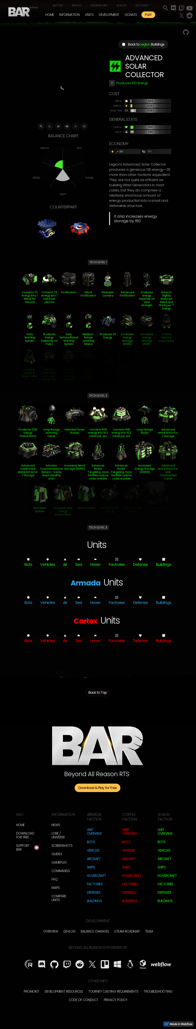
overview (50, 931)
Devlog (122, 5)
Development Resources (64, 991)
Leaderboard (99, 5)
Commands (60, 871)
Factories (95, 884)
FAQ (54, 879)
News (55, 825)
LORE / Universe (58, 835)
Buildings (94, 901)
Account (141, 5)
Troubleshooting (158, 991)
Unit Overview (94, 831)
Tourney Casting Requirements (113, 991)
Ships (91, 867)
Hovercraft (96, 875)
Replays (77, 5)
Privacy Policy (115, 1000)
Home (49, 14)
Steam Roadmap (127, 931)
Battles (58, 5)
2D (84, 126)
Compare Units (58, 898)
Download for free (25, 835)
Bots (91, 842)
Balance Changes (95, 931)
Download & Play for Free (97, 787)
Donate (131, 14)
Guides (56, 854)
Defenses (93, 892)
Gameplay (59, 862)
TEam (149, 931)
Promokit (31, 991)
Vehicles (93, 850)
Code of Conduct (83, 1000)
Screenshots (61, 845)
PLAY (148, 14)
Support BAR (23, 847)
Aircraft (94, 859)
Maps (55, 887)
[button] (69, 15)
